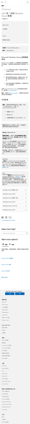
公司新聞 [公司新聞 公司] (3, 419)
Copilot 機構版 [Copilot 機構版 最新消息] (5, 307)
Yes (10, 293)
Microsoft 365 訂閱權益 (7, 258)
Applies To (5, 18)
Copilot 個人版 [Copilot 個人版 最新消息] (5, 309)
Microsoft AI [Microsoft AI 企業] (4, 365)
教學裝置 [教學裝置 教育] (3, 342)
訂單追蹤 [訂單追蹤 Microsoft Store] (3, 332)
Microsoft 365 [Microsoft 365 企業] (4, 376)
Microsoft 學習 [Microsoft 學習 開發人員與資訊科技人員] (5, 394)
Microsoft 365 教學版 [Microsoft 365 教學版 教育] (6, 348)
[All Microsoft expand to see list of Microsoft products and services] (2, 2)
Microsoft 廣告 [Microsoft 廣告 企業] (5, 378)
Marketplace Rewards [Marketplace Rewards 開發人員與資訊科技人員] (6, 406)
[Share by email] (9, 217)
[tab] (5, 245)
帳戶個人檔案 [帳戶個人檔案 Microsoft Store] (4, 327)
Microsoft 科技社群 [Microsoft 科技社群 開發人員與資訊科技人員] (5, 399)
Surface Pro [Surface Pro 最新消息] (4, 302)
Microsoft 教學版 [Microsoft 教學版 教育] (5, 340)
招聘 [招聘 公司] (3, 417)
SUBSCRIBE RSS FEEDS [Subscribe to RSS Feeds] (9, 220)
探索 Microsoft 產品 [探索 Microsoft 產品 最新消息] (6, 317)
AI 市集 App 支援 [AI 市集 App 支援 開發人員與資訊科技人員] (5, 396)
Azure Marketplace (12, 90)
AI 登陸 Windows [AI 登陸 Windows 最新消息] (5, 312)
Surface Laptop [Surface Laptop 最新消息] (5, 304)
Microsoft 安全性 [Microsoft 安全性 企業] (5, 368)
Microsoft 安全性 (6, 271)
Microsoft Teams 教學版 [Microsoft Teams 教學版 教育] (6, 345)
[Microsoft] (15, 1)
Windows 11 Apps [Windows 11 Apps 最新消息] (5, 320)
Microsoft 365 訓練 (6, 264)
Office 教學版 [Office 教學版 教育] (4, 350)
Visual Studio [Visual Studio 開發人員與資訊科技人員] (4, 409)
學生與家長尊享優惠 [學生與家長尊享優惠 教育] (6, 355)
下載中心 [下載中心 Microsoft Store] (3, 330)
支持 (2, 6)
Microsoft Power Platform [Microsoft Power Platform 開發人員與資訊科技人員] (7, 404)
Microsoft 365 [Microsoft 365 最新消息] (4, 315)
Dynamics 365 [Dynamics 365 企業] (4, 373)
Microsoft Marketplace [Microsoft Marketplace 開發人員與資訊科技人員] (6, 401)
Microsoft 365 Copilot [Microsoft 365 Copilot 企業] (6, 381)
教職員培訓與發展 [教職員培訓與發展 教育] (5, 353)
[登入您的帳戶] (27, 2)
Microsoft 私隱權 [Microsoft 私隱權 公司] (5, 422)
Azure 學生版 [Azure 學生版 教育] (4, 358)
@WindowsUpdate (13, 93)
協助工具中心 (5, 277)
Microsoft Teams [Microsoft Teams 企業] (5, 384)
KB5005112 (18, 176)
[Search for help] (5, 2)
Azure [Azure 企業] (3, 371)
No (20, 293)
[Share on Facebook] (3, 217)
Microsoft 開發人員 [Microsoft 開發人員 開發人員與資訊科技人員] (5, 391)
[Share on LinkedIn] (5, 217)
